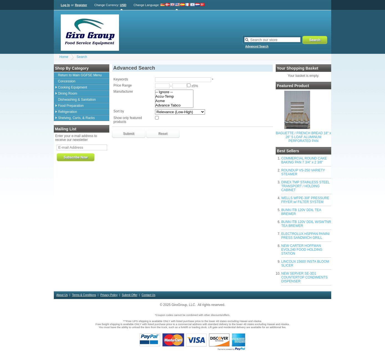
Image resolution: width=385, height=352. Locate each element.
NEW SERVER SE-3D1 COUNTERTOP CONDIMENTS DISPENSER (304, 277)
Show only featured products (127, 120)
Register (81, 5)
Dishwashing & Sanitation (77, 100)
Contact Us (148, 295)
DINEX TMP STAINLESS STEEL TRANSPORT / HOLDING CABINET (305, 186)
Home (63, 57)
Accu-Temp (174, 96)
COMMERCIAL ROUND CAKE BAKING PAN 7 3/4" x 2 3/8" (304, 160)
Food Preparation (71, 106)
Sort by (118, 111)
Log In (65, 5)
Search (82, 57)
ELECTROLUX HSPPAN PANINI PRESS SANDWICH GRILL (305, 236)
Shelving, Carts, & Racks (76, 118)
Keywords (120, 79)
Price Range (122, 85)
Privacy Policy (109, 295)
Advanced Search (257, 46)
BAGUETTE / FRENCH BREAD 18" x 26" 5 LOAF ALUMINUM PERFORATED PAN (303, 137)
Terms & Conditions (84, 295)
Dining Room (67, 93)
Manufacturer (123, 91)
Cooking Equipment (72, 87)
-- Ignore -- (174, 92)
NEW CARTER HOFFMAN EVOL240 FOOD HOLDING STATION (301, 249)
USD (123, 5)
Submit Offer (129, 295)
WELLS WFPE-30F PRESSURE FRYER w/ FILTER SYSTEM (305, 200)
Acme (174, 101)
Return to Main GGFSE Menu (80, 75)
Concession (66, 81)
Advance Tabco (174, 105)
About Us (62, 295)
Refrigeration (67, 112)
